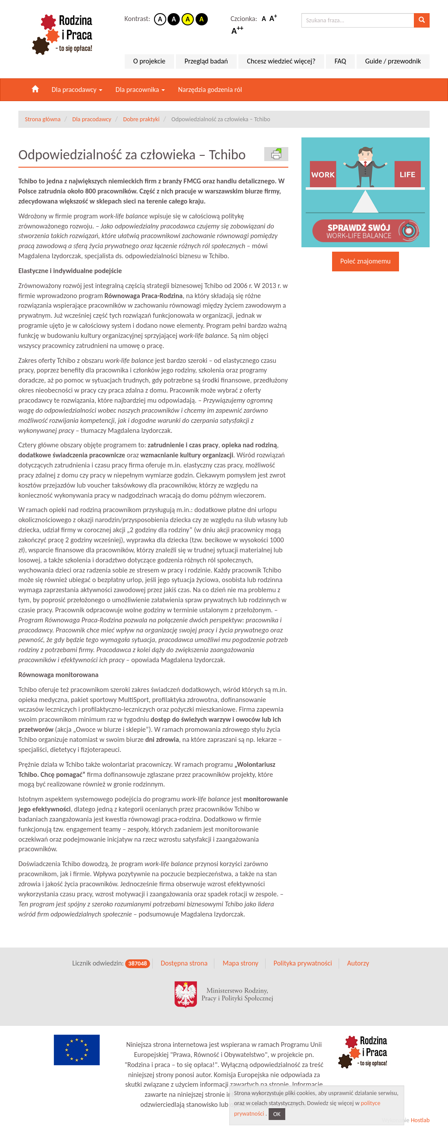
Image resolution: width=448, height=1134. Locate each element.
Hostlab (420, 1120)
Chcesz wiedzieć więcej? (281, 61)
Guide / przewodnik (393, 61)
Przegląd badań (206, 61)
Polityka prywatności (302, 963)
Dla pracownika (140, 89)
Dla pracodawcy (77, 89)
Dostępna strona (184, 963)
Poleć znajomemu (365, 261)
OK (277, 1114)
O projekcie (149, 61)
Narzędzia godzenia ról (210, 89)
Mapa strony (241, 963)
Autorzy (358, 963)
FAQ (340, 61)
